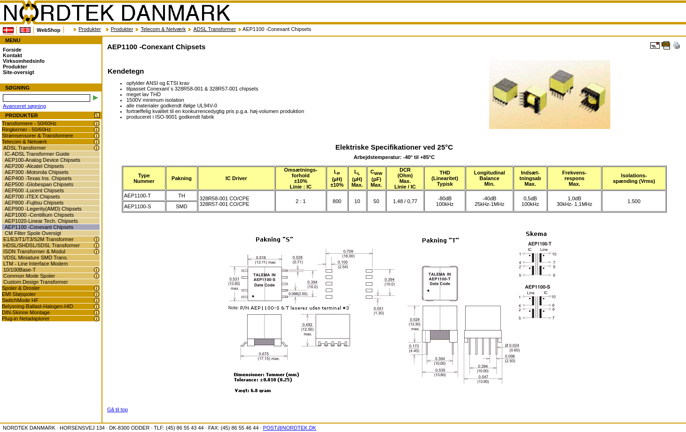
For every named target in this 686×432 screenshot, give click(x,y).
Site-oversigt (18, 72)
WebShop (49, 30)
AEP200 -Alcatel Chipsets (34, 166)
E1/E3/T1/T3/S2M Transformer (38, 239)
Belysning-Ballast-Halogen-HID (37, 306)
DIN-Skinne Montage (26, 312)
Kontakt (12, 55)
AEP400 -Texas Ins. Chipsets (38, 178)
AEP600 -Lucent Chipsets (34, 190)
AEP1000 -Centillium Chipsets (39, 215)
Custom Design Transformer (35, 282)
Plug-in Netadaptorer (26, 318)
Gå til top (117, 409)
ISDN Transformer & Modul (34, 251)
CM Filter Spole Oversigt (33, 233)
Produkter (89, 29)
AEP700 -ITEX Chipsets (32, 196)
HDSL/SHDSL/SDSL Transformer (41, 245)
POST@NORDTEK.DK (289, 428)
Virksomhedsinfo (24, 61)
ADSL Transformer (214, 29)
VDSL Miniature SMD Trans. (35, 257)
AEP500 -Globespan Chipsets (39, 184)
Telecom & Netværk (163, 29)
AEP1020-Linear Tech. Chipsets (41, 221)
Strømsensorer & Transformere (37, 135)
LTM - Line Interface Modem (35, 263)
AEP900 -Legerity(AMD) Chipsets (43, 209)
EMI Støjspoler (19, 294)
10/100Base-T (19, 270)
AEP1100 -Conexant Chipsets (39, 227)
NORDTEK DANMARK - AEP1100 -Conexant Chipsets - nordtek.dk (116, 12)
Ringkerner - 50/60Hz (26, 129)
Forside (12, 50)
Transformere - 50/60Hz (29, 123)
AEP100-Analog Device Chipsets (42, 160)
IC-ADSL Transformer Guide (37, 154)
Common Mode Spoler (29, 276)
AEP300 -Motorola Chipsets (37, 172)
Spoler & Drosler (21, 288)
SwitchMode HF (20, 300)
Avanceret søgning (24, 106)
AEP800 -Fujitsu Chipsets (34, 202)
